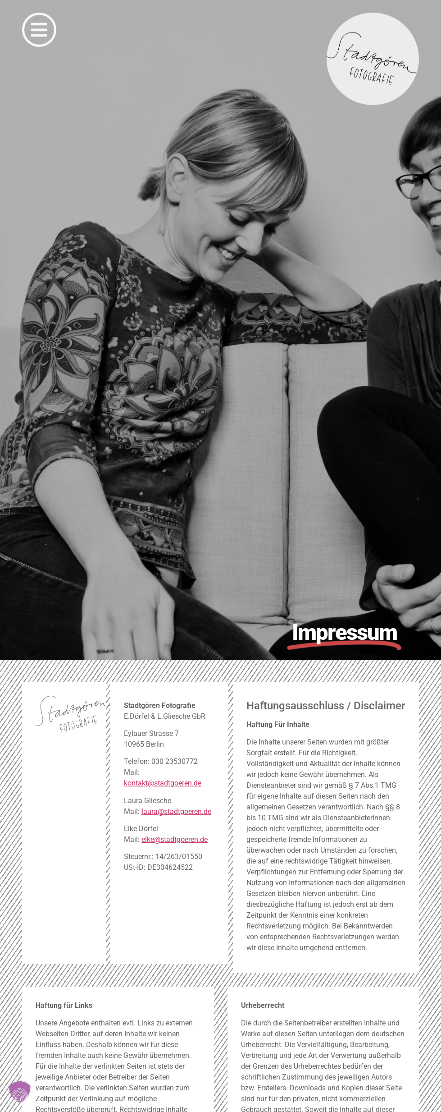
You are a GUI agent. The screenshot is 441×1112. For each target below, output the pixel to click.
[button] (20, 1092)
